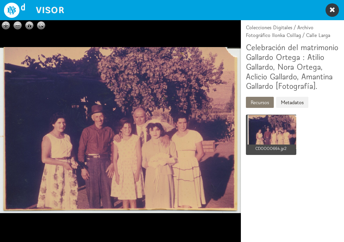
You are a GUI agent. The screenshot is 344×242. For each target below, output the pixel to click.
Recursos (260, 102)
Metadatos (292, 102)
